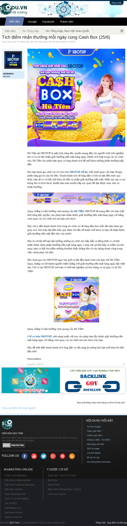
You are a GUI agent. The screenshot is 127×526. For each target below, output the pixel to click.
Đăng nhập (117, 3)
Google (32, 21)
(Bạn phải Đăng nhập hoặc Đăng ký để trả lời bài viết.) (101, 402)
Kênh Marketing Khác (15, 494)
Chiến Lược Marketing (15, 475)
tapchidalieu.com (13, 508)
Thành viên (66, 21)
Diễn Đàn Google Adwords (18, 480)
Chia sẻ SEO (10, 408)
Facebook (48, 21)
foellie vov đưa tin (13, 517)
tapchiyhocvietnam (14, 512)
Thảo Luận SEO (94, 431)
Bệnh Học (52, 480)
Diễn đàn (14, 21)
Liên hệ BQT (11, 503)
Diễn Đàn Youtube (13, 489)
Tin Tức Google (94, 427)
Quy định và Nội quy (117, 522)
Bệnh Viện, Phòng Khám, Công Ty (64, 489)
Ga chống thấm (94, 462)
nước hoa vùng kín (57, 494)
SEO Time (14, 522)
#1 (124, 364)
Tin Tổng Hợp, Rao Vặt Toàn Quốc (32, 42)
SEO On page (93, 448)
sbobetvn (63, 42)
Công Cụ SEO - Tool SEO (98, 440)
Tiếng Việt (100, 522)
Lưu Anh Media (93, 453)
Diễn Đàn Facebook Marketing (19, 485)
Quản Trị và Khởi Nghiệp (17, 498)
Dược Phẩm (54, 485)
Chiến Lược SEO (94, 435)
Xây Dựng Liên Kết (95, 444)
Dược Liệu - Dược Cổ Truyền (62, 475)
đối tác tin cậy (93, 457)
